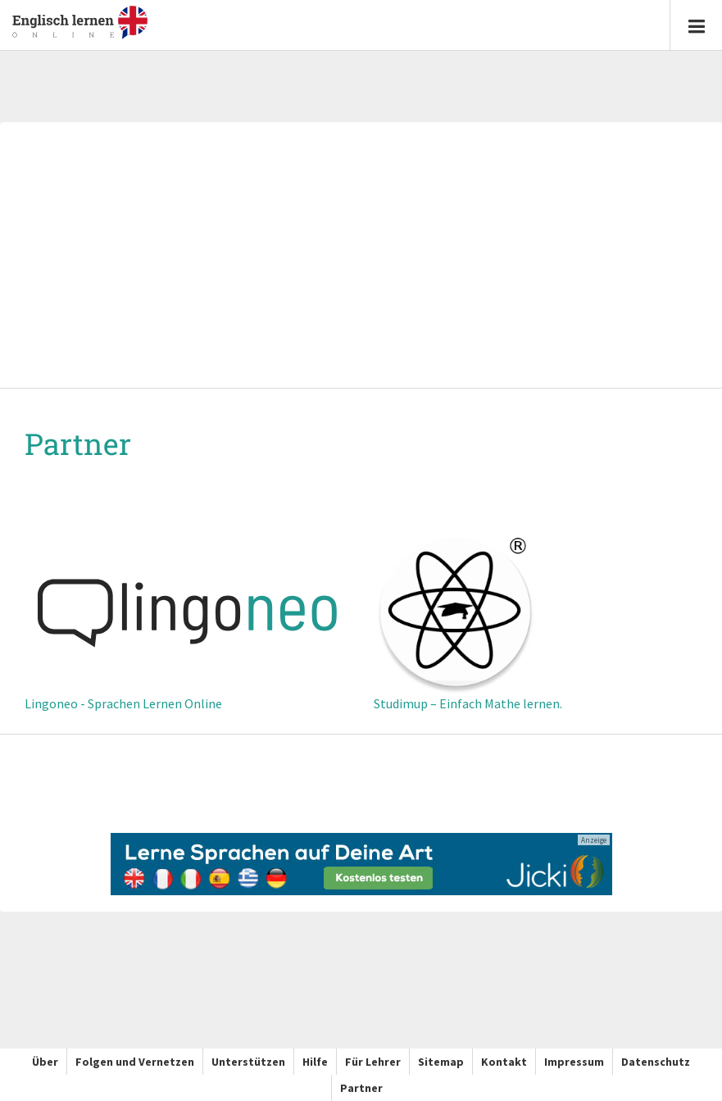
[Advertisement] (361, 256)
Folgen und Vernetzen (134, 1061)
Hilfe (315, 1061)
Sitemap (441, 1061)
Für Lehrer (373, 1061)
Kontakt (504, 1061)
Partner (361, 1088)
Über (45, 1061)
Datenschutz (655, 1061)
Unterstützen (248, 1061)
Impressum (574, 1061)
